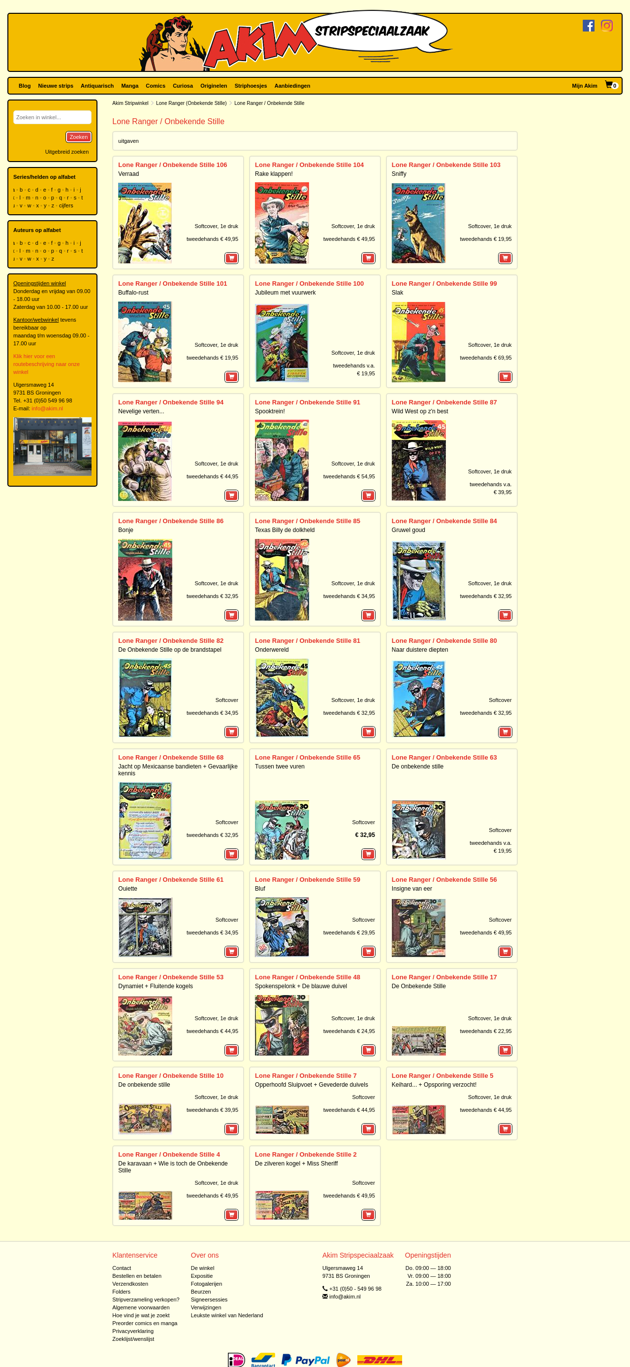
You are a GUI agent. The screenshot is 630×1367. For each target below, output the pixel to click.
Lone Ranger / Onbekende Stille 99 (444, 283)
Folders (121, 1292)
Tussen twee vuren (280, 766)
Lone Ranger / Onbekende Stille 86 (170, 521)
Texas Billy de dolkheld (285, 530)
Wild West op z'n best (420, 411)
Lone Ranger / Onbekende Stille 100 (309, 283)
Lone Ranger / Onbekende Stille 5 (443, 1075)
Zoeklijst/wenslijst (133, 1339)
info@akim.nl (47, 408)
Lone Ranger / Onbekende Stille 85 (307, 521)
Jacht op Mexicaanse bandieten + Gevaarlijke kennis (177, 769)
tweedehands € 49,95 (212, 239)
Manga (129, 86)
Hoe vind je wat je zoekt (140, 1315)
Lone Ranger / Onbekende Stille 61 (170, 879)
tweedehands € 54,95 (349, 476)
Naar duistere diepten (420, 649)
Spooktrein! (270, 411)
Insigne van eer (412, 888)
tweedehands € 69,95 (485, 358)
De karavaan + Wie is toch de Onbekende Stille (172, 1166)
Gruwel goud (408, 530)
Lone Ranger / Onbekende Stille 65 (307, 757)
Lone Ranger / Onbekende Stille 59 (307, 879)
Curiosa (183, 86)
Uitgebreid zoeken (67, 152)
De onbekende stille (417, 766)
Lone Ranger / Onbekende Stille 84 (444, 521)
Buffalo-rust (133, 292)
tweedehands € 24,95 (349, 1031)
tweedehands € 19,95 (485, 239)
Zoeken (79, 137)
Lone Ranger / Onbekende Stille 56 (444, 879)
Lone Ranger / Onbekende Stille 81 (307, 640)
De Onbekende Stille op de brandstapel (169, 649)
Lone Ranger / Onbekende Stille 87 (444, 402)
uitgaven (128, 141)
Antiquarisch (97, 86)
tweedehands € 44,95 (212, 476)
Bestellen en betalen (136, 1276)
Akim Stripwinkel (130, 103)
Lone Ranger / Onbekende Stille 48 (307, 977)
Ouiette (127, 888)
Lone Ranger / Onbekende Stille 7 (306, 1075)
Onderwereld (272, 649)
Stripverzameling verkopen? (145, 1299)
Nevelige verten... (141, 411)
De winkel (203, 1268)
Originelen (213, 86)
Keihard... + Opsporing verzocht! (434, 1084)
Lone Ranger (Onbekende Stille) (191, 103)
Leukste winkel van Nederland (227, 1315)
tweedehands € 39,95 (212, 1110)
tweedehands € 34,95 (349, 596)
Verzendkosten (130, 1284)
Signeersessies (209, 1299)
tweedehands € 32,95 (212, 596)
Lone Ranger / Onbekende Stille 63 (444, 757)
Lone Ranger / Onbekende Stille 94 (170, 402)
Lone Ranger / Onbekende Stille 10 (170, 1075)
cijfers (67, 205)
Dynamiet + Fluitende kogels (155, 986)
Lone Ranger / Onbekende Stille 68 (170, 757)
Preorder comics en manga (144, 1323)
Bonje (125, 530)
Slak (397, 292)
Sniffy (399, 173)
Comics (155, 86)
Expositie (202, 1276)
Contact (121, 1268)
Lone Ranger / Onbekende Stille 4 (169, 1154)
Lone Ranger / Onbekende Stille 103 (446, 164)
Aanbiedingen (293, 86)
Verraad (128, 173)
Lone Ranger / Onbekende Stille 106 (172, 164)
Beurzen (201, 1292)
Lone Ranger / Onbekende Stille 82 (170, 640)
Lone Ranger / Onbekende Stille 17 (444, 977)
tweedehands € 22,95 (485, 1031)
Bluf (260, 888)
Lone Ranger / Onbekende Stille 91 (307, 402)
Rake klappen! (274, 173)
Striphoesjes (251, 86)
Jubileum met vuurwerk (285, 292)
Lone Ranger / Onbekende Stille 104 (309, 164)
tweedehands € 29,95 (349, 932)
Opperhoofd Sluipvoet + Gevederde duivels (311, 1084)
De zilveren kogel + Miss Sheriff (296, 1163)
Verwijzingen (206, 1307)
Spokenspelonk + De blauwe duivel (301, 986)
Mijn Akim (585, 86)
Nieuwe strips (56, 86)
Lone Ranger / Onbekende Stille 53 (170, 977)
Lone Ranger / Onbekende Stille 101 (172, 283)
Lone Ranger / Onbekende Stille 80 (444, 640)
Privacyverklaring (133, 1331)
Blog (25, 86)
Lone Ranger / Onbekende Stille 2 (306, 1154)
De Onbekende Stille (419, 986)
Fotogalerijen (206, 1284)
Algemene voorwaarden (140, 1307)
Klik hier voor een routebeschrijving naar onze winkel (46, 364)
